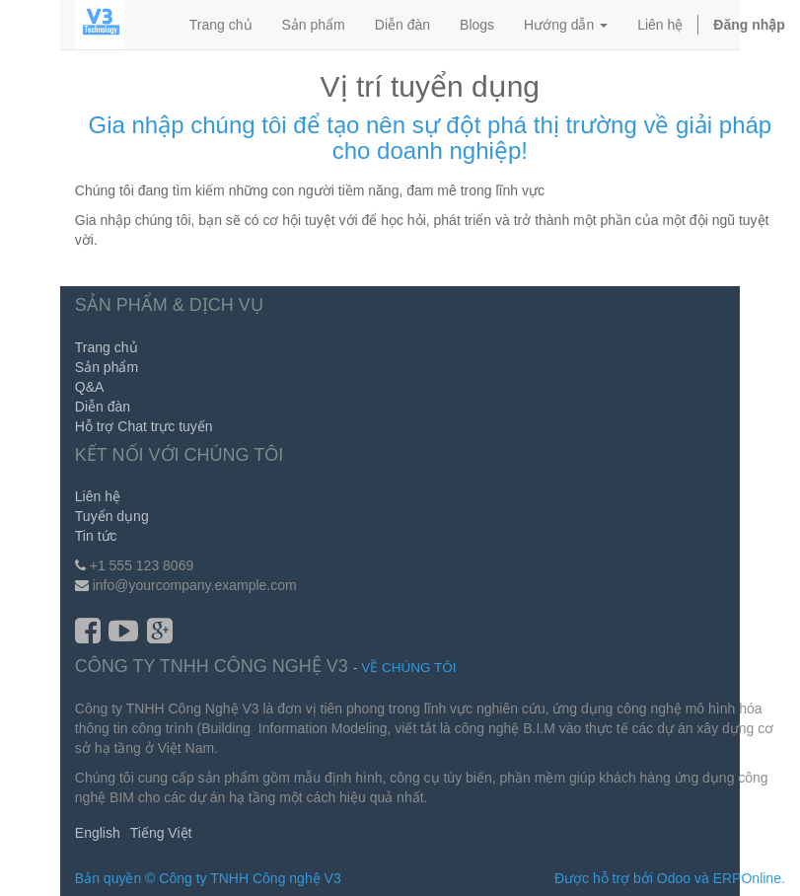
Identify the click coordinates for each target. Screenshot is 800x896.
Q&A (90, 387)
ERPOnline (747, 878)
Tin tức (96, 536)
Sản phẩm (106, 367)
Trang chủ (106, 347)
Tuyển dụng (112, 516)
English (97, 833)
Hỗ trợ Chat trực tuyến (144, 426)
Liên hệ (97, 496)
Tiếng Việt (161, 833)
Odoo (674, 878)
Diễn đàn (102, 406)
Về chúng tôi (408, 667)
